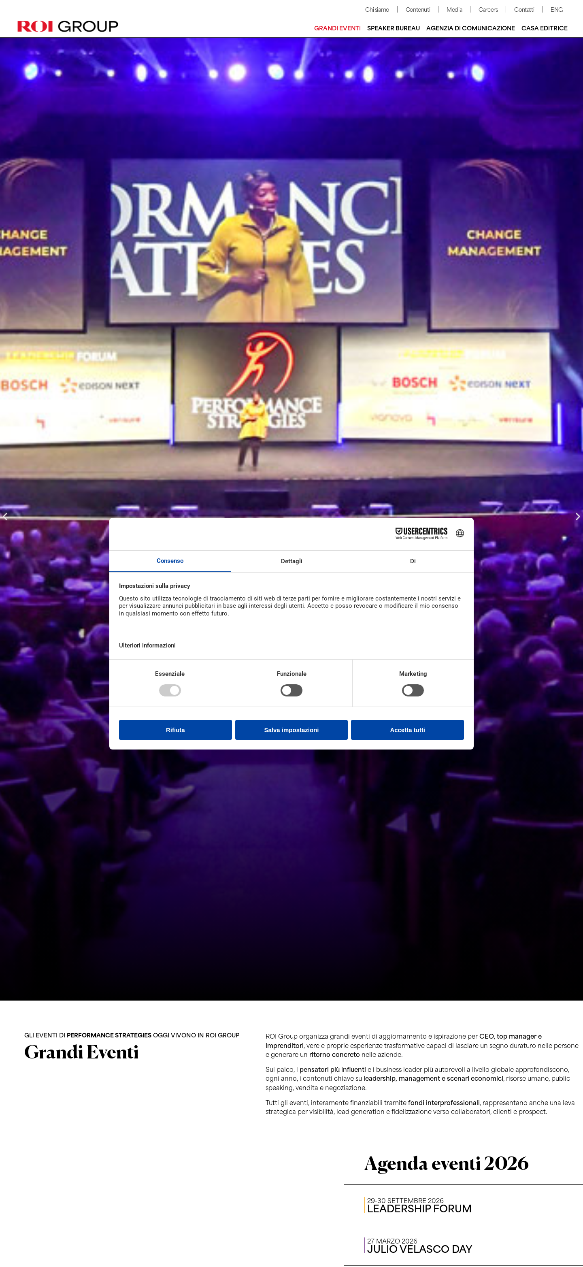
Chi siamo (377, 9)
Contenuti (418, 9)
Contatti (524, 9)
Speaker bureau (393, 27)
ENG (557, 9)
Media (454, 9)
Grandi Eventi (337, 27)
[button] (5, 516)
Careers (488, 9)
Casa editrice (544, 27)
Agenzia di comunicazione (470, 27)
